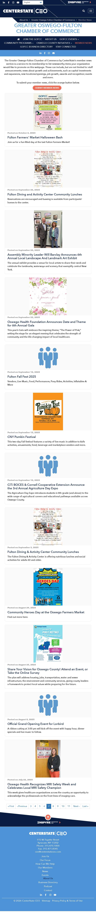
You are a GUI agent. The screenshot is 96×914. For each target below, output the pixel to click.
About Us (24, 20)
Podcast (48, 889)
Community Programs (18, 46)
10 (64, 809)
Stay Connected (66, 49)
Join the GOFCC (32, 42)
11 (70, 809)
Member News (83, 46)
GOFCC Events (69, 42)
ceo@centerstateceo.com (48, 854)
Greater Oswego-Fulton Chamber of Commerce (53, 20)
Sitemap (46, 903)
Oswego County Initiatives (54, 46)
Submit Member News (47, 90)
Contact (48, 893)
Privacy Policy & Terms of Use (67, 903)
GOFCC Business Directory (36, 49)
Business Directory (48, 885)
